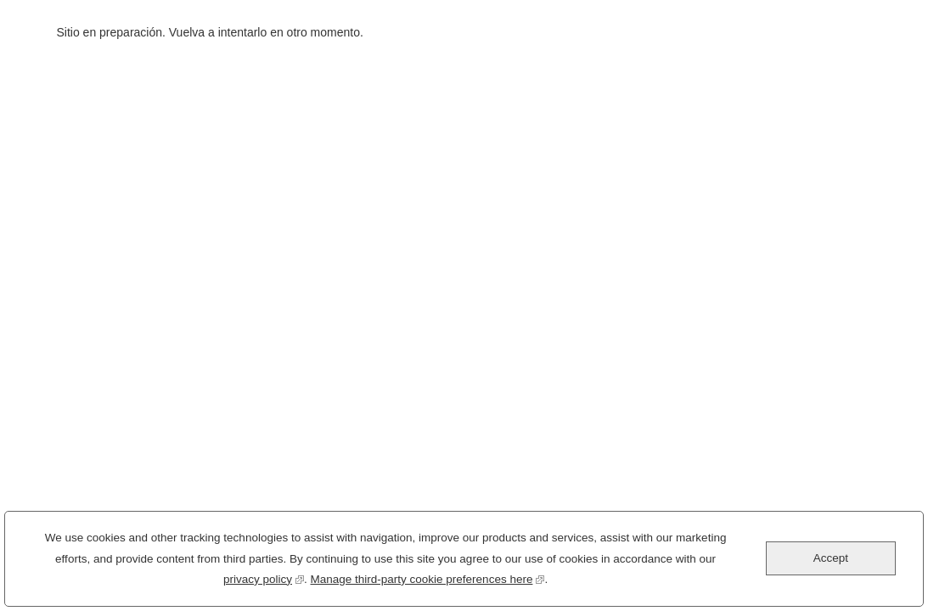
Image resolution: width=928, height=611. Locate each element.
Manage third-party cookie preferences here (428, 582)
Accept (830, 563)
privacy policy (263, 582)
